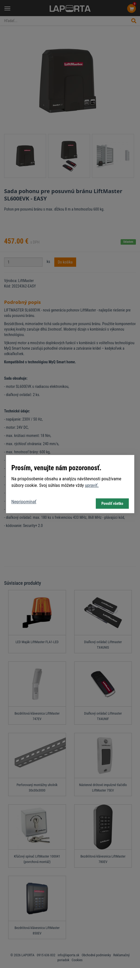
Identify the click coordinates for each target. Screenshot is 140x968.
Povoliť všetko (112, 503)
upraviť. (92, 485)
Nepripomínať (23, 501)
